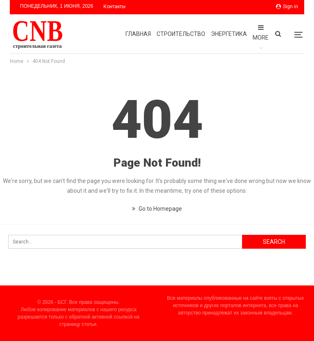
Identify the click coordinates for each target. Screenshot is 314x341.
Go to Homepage (157, 208)
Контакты (114, 6)
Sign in (287, 6)
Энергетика (229, 34)
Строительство (181, 34)
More (260, 32)
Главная (138, 34)
